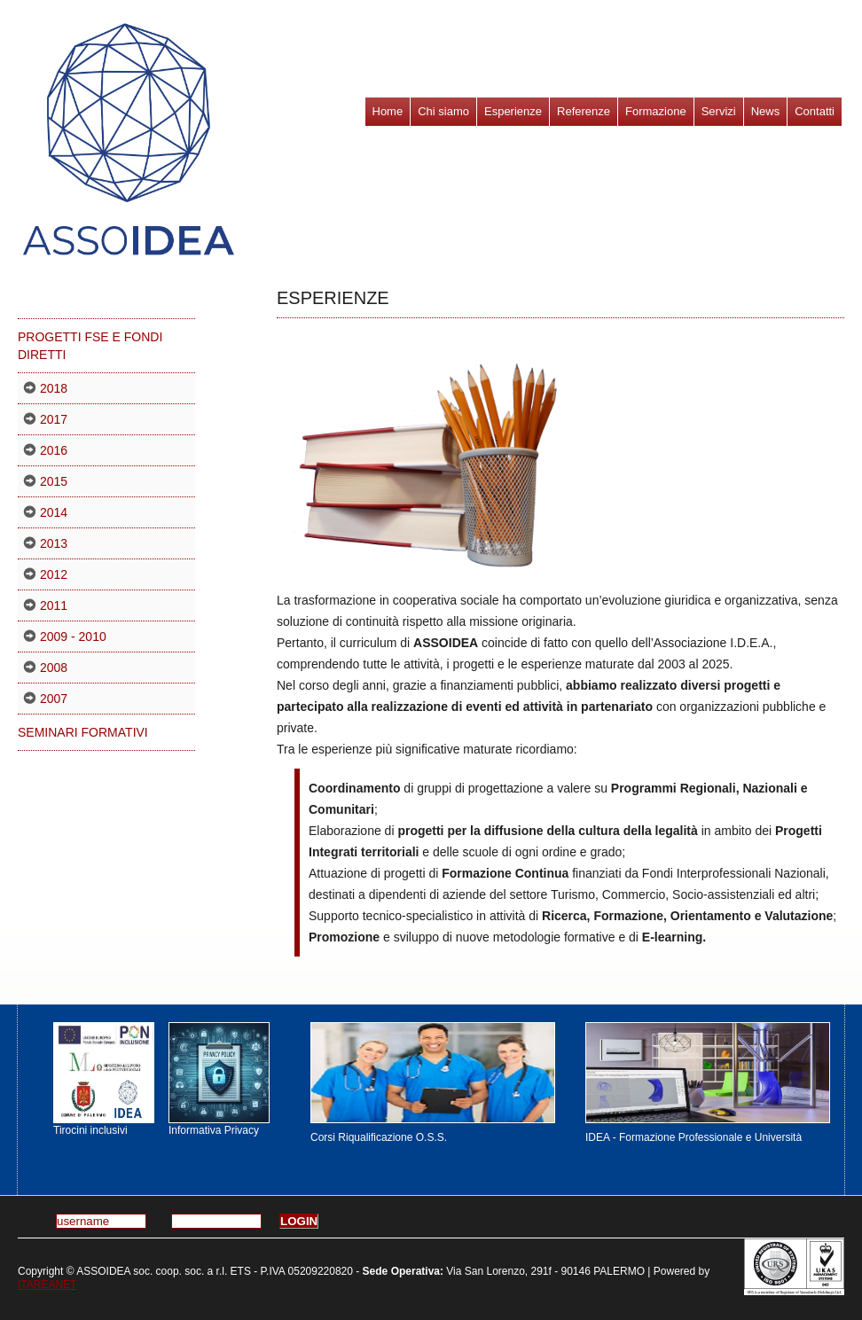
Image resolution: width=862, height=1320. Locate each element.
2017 (53, 419)
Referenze (583, 111)
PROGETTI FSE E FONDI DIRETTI (90, 346)
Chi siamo (443, 111)
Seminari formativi (83, 732)
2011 (53, 605)
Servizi (718, 111)
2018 (53, 388)
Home (388, 111)
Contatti (815, 111)
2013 (53, 543)
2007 (53, 698)
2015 (53, 481)
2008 (53, 667)
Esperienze (513, 111)
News (765, 111)
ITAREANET (47, 1284)
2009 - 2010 (73, 636)
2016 (53, 450)
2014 (53, 512)
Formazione (655, 111)
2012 (53, 574)
